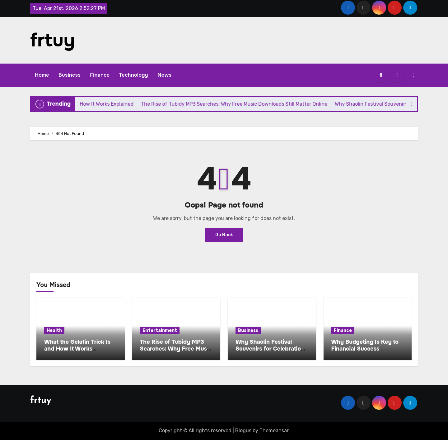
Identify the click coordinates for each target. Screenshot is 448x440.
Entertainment (159, 330)
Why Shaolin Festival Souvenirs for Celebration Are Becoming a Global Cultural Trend (270, 352)
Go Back (224, 234)
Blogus (243, 430)
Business (69, 75)
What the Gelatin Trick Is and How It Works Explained (77, 348)
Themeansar (273, 430)
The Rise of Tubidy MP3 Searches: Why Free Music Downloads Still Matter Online (176, 352)
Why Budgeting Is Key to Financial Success (365, 345)
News (164, 75)
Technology (133, 75)
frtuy (52, 40)
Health (54, 330)
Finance (100, 75)
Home (42, 75)
